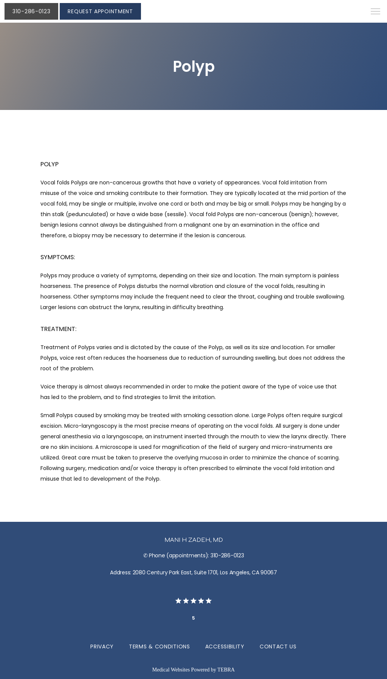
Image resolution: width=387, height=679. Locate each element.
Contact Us (278, 646)
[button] (375, 12)
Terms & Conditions (159, 646)
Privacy (102, 646)
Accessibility (225, 646)
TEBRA (226, 670)
